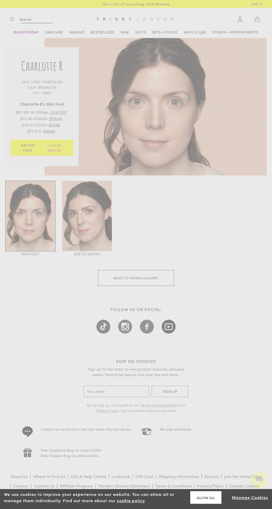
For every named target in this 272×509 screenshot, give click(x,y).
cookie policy (131, 500)
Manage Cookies (250, 497)
